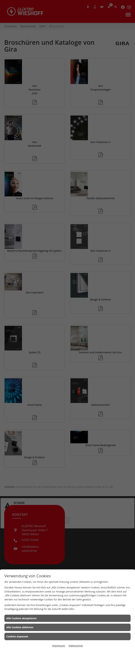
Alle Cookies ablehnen (19, 627)
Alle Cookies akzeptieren (21, 618)
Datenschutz (76, 645)
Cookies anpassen (17, 636)
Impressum (58, 645)
